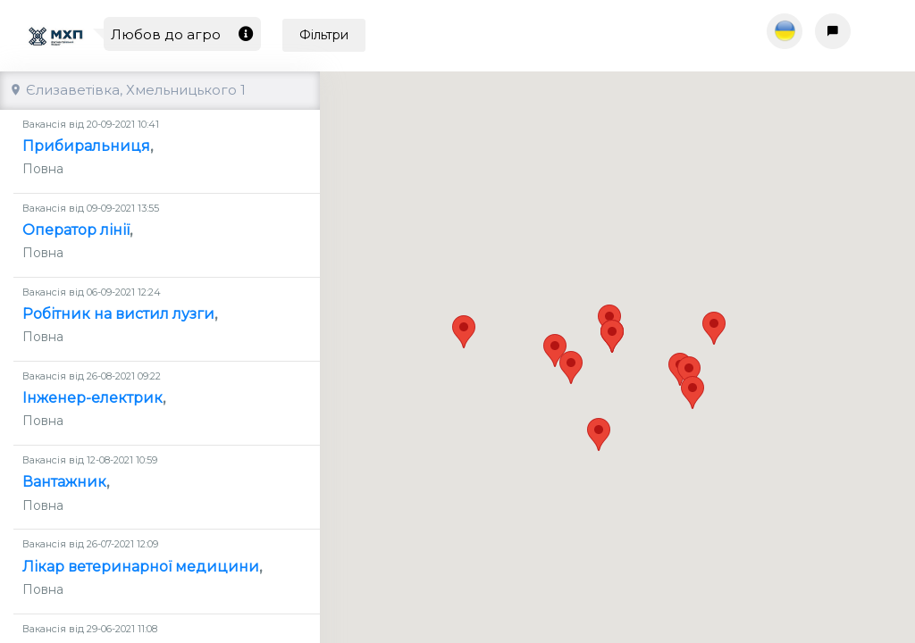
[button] (714, 312)
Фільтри (323, 35)
